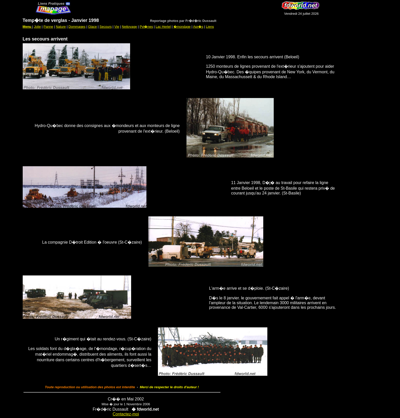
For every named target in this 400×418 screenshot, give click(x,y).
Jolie (37, 27)
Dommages (76, 27)
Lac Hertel (163, 27)
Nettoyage (129, 27)
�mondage (182, 27)
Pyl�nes (146, 27)
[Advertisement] (174, 8)
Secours (105, 27)
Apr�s (198, 27)
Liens (210, 27)
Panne (48, 27)
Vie (116, 27)
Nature (61, 27)
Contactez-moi (126, 414)
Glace (92, 27)
